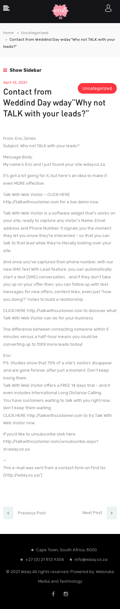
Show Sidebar (22, 70)
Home (8, 32)
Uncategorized (34, 32)
